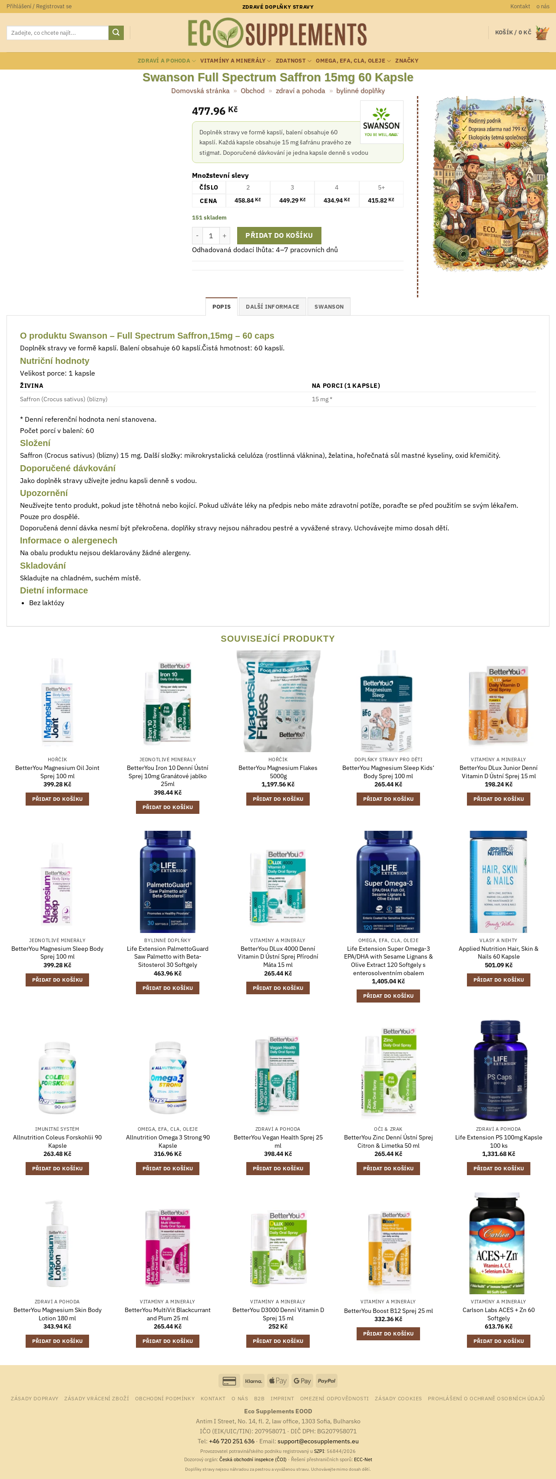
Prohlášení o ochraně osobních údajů (486, 1398)
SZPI (319, 1451)
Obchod (253, 90)
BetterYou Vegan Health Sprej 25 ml (278, 1141)
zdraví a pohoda (167, 61)
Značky (406, 60)
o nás (542, 6)
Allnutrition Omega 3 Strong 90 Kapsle (168, 1141)
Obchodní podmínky (165, 1398)
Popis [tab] (221, 306)
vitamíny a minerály (235, 61)
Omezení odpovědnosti (334, 1398)
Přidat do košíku (279, 235)
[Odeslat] (116, 33)
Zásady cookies (398, 1398)
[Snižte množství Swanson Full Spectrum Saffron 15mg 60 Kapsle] (197, 235)
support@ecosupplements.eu (318, 1441)
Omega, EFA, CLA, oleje (353, 61)
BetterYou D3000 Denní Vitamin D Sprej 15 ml (278, 1314)
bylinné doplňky (360, 90)
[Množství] (211, 235)
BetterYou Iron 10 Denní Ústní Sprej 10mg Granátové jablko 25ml (167, 776)
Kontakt (520, 6)
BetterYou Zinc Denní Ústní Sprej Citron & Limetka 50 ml (388, 1141)
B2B (259, 1398)
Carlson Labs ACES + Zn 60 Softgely (499, 1314)
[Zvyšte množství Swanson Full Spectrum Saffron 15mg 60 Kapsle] (225, 235)
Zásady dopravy (35, 1398)
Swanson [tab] (329, 306)
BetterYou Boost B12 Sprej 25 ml (388, 1311)
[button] (39, 6)
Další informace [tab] (272, 306)
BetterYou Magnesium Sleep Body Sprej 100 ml (57, 953)
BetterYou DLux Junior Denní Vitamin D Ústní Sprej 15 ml (499, 772)
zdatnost (294, 61)
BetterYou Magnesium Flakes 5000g (278, 772)
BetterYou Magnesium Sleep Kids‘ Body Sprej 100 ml (388, 772)
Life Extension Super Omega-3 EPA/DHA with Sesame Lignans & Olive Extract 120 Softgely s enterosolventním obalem (388, 961)
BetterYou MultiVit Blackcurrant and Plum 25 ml (168, 1314)
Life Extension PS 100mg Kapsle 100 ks (499, 1141)
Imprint (282, 1398)
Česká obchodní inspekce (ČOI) (253, 1459)
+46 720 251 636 (232, 1441)
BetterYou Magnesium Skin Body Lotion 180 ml (57, 1314)
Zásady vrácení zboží (96, 1398)
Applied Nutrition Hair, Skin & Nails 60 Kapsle (499, 953)
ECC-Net (363, 1459)
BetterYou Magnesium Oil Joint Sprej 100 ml (57, 772)
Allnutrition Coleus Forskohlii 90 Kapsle (57, 1141)
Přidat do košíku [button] (57, 799)
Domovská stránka (200, 90)
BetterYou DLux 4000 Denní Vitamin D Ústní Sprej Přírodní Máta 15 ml (278, 957)
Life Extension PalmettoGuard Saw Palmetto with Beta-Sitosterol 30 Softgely (167, 957)
